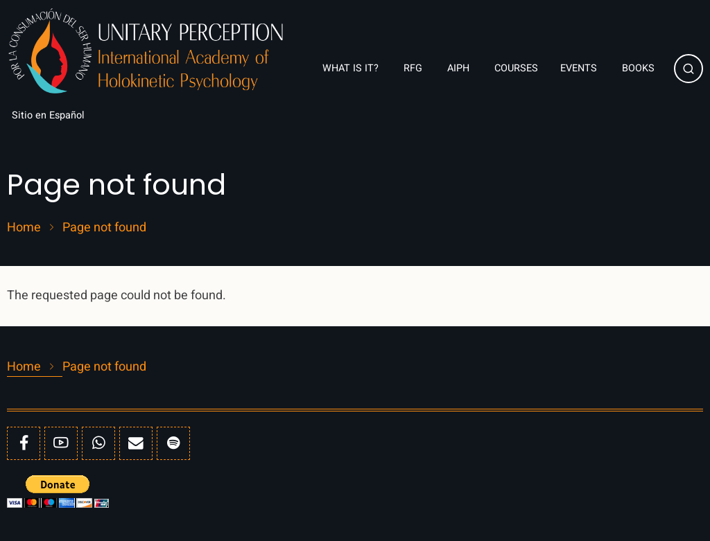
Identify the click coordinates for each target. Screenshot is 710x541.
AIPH (459, 68)
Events (580, 68)
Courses (516, 68)
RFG (414, 68)
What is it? (351, 68)
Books (639, 68)
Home (24, 228)
